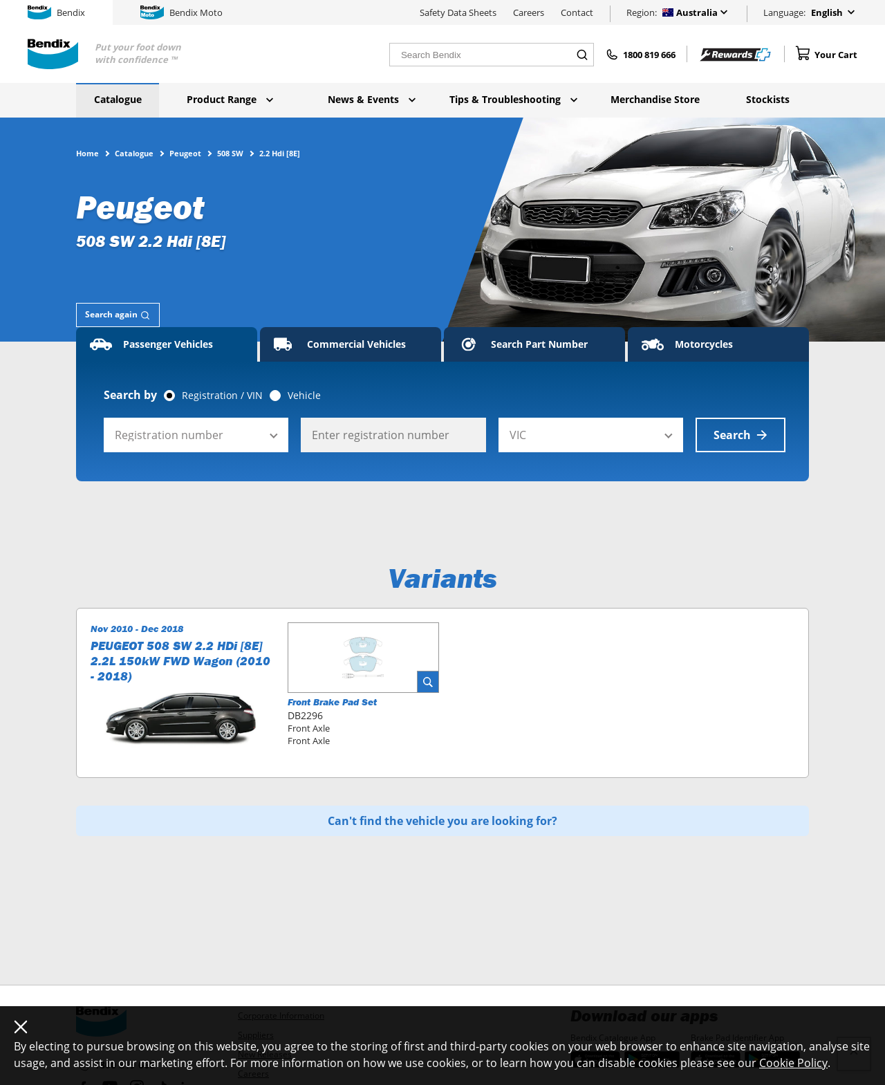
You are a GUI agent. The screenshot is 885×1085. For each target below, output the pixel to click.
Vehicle (304, 395)
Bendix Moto (181, 12)
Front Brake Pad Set (332, 701)
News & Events (372, 99)
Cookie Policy (793, 1062)
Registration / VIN (222, 395)
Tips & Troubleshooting (513, 99)
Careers (528, 12)
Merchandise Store (655, 99)
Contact (577, 12)
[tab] (118, 315)
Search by (130, 394)
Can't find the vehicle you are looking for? (442, 820)
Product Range (230, 99)
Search (740, 435)
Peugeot (185, 153)
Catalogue (118, 99)
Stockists (768, 99)
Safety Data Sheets (458, 12)
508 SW (230, 153)
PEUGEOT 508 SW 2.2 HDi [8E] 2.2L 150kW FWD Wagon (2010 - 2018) (180, 661)
